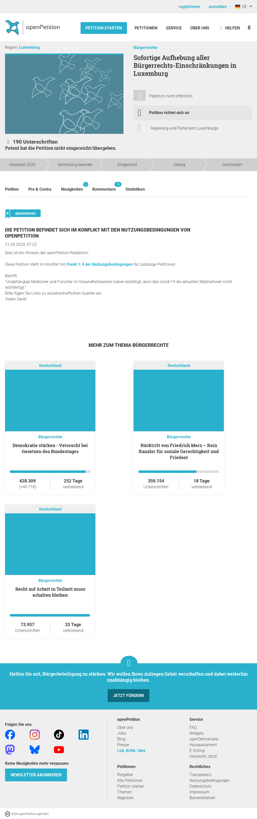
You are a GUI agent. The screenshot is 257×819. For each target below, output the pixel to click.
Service (174, 28)
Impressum (199, 792)
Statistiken (135, 189)
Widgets (196, 733)
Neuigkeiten (72, 187)
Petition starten (104, 28)
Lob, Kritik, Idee (131, 750)
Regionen (125, 797)
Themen (124, 792)
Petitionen (146, 28)
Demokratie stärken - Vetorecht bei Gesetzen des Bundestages (50, 448)
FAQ (193, 727)
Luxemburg (29, 47)
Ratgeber (125, 774)
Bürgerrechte (145, 47)
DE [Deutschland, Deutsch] (241, 6)
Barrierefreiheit (202, 797)
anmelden (218, 6)
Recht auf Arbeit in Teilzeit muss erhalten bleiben (50, 592)
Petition (12, 189)
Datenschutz (200, 786)
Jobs (121, 733)
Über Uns (199, 28)
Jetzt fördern (128, 695)
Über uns (125, 727)
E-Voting (197, 750)
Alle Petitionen (130, 780)
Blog (121, 739)
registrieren (189, 6)
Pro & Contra (39, 189)
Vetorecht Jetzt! (203, 756)
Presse (123, 744)
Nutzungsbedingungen (209, 780)
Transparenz (200, 774)
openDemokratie (203, 739)
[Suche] (249, 27)
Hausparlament (203, 744)
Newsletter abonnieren (36, 775)
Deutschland (50, 365)
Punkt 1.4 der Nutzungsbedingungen (100, 264)
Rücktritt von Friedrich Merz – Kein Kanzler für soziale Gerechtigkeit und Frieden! (179, 451)
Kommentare (104, 187)
